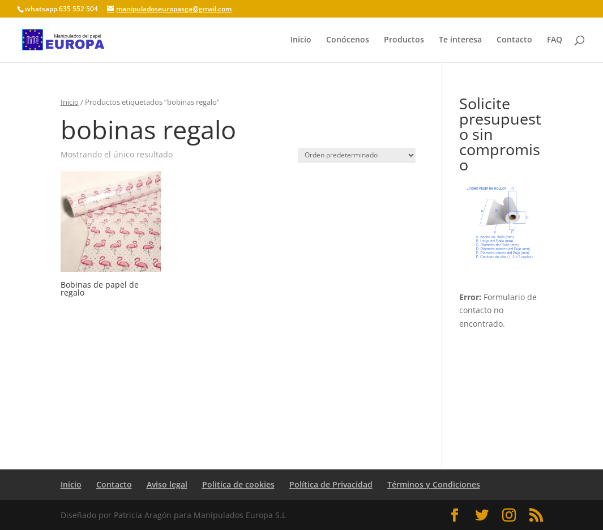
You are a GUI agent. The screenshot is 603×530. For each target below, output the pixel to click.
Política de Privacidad (331, 484)
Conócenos (347, 40)
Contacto (514, 40)
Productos (404, 40)
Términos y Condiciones (433, 484)
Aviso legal (167, 484)
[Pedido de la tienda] (357, 155)
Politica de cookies (238, 484)
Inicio (300, 40)
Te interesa (460, 40)
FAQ (554, 40)
